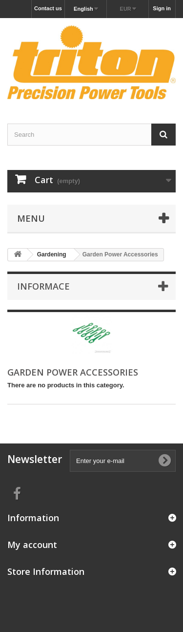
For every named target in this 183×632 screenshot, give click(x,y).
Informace (43, 286)
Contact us (48, 8)
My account (32, 544)
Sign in (162, 8)
